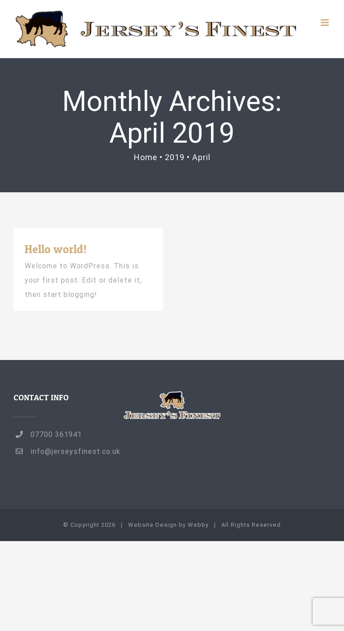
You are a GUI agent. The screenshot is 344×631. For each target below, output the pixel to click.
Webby (198, 524)
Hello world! (55, 249)
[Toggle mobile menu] (326, 22)
